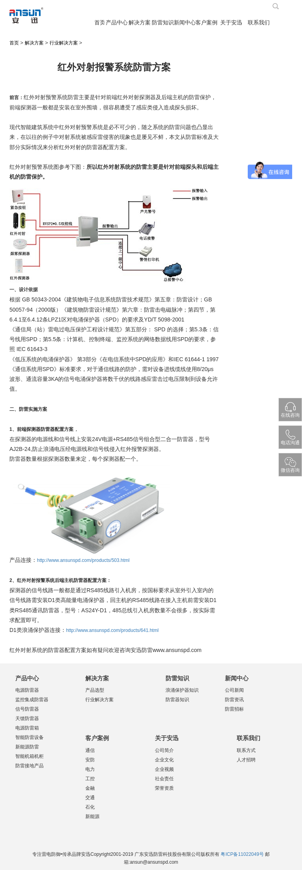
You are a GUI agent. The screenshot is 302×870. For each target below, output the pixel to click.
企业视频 (164, 769)
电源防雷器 (27, 690)
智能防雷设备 (29, 737)
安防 (90, 760)
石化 (90, 807)
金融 (90, 788)
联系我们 (259, 23)
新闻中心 (184, 23)
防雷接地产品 (29, 765)
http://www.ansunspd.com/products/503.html (83, 560)
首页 (99, 23)
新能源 (92, 816)
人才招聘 (246, 760)
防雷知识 (162, 23)
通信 (90, 750)
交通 (90, 797)
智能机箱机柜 (29, 756)
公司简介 (164, 750)
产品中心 (116, 23)
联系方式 (246, 750)
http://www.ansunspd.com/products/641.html (112, 630)
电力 (90, 769)
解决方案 (139, 23)
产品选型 (94, 690)
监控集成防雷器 (31, 699)
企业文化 (164, 760)
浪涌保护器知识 (182, 690)
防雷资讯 (234, 699)
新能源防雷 (27, 747)
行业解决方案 (64, 43)
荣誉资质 (164, 788)
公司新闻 (234, 690)
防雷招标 (234, 709)
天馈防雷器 (27, 718)
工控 (90, 778)
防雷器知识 (177, 699)
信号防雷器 (27, 709)
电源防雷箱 (27, 728)
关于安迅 (231, 23)
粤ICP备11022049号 (242, 854)
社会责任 (164, 778)
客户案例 (206, 23)
